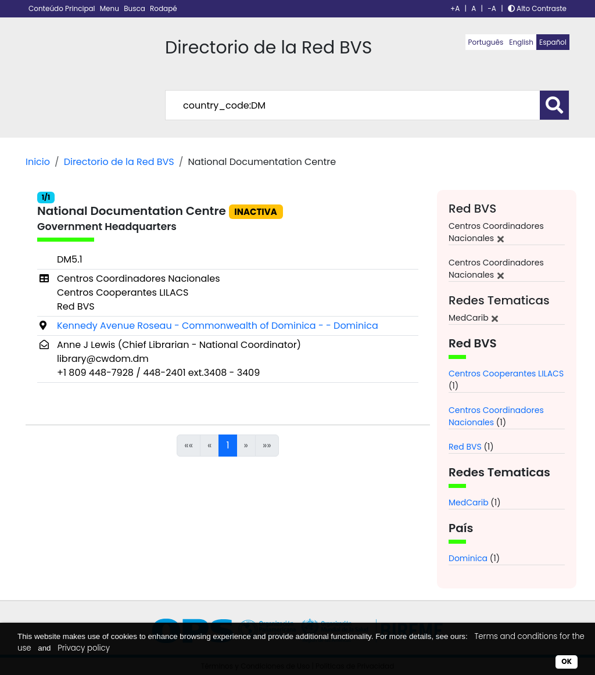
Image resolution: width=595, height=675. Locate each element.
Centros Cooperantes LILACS (506, 373)
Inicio (38, 161)
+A (455, 8)
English (521, 42)
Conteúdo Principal (62, 8)
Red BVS (465, 447)
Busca (135, 8)
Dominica (468, 558)
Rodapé (163, 8)
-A (492, 8)
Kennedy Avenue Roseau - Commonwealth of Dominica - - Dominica (217, 325)
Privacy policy (84, 648)
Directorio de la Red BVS (119, 161)
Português (486, 42)
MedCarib (469, 502)
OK (566, 661)
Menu (110, 8)
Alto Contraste (537, 8)
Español (553, 42)
